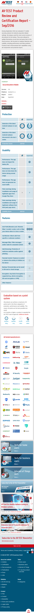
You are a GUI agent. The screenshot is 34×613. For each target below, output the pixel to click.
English (22, 2)
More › (16, 451)
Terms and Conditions (7, 550)
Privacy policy (18, 550)
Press (3, 572)
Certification (5, 564)
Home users (22, 562)
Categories (22, 582)
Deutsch (18, 2)
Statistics (3, 579)
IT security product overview (24, 571)
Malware (4, 584)
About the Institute (6, 559)
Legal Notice (26, 550)
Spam (3, 587)
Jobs (3, 575)
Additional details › (24, 314)
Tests (19, 559)
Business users (23, 564)
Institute (4, 562)
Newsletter (5, 599)
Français (26, 2)
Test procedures (6, 567)
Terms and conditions (8, 602)
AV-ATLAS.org (6, 582)
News (19, 579)
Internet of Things (24, 567)
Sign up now (17, 546)
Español (30, 2)
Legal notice (5, 604)
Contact (3, 591)
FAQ (3, 594)
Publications (5, 570)
